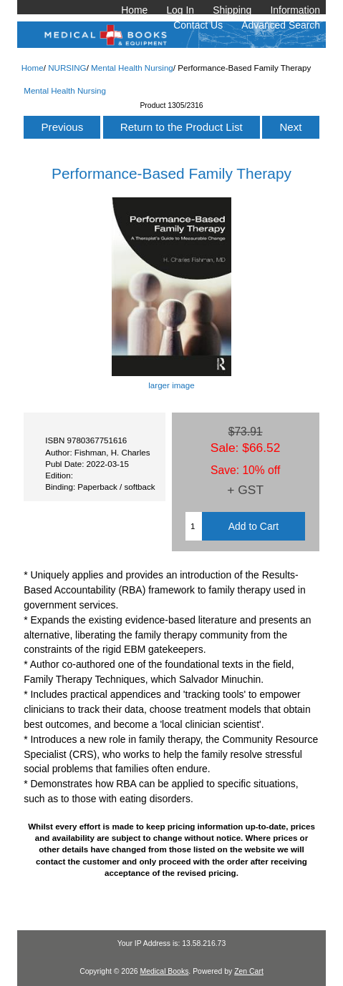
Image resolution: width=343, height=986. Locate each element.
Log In (180, 10)
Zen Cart (249, 971)
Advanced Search (280, 25)
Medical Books (164, 971)
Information (295, 10)
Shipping (232, 10)
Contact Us (198, 25)
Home (134, 10)
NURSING (67, 67)
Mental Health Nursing (132, 67)
